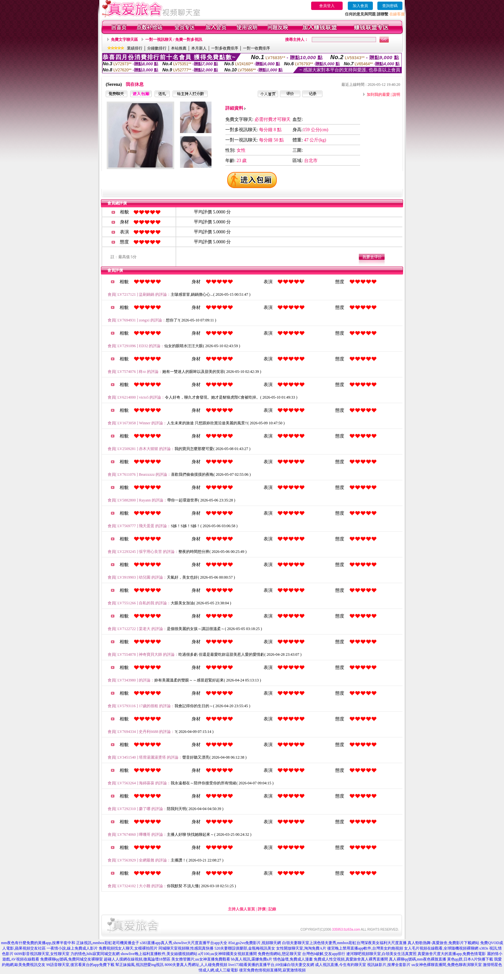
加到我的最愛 (378, 94)
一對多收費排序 (224, 48)
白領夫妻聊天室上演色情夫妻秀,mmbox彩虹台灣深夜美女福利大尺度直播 (344, 943)
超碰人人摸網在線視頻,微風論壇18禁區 (137, 959)
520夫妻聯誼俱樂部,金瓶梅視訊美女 (244, 948)
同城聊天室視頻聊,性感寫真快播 (185, 948)
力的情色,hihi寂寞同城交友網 (95, 953)
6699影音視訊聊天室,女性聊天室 (41, 953)
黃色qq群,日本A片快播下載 (470, 959)
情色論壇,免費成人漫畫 (293, 959)
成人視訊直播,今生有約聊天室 (340, 964)
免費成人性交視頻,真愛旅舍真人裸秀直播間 (351, 959)
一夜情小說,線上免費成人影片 (72, 948)
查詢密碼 (390, 6)
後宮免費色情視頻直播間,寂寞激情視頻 (272, 970)
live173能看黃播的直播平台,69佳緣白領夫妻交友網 (271, 964)
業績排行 (134, 48)
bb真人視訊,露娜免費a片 (251, 959)
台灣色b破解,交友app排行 (323, 953)
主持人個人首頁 (241, 909)
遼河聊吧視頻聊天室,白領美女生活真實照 (381, 953)
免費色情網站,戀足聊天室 (279, 953)
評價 (262, 909)
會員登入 (327, 6)
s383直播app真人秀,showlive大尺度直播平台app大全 (184, 943)
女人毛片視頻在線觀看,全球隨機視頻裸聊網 (441, 948)
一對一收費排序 (256, 48)
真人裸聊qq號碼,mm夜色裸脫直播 (417, 959)
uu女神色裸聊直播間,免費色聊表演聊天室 (446, 964)
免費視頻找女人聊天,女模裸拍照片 (128, 948)
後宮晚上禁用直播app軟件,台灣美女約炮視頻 (365, 948)
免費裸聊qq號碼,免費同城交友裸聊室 (71, 959)
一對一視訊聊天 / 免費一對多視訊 (173, 39)
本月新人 (199, 48)
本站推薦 (178, 48)
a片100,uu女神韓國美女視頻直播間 (227, 953)
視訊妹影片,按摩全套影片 (388, 964)
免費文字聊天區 (124, 39)
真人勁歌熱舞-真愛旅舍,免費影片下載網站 (443, 943)
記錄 (272, 909)
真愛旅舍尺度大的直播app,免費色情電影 (452, 953)
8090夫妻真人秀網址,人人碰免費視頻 (196, 964)
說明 (396, 94)
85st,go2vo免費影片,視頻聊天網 (254, 943)
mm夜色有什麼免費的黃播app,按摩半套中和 (38, 943)
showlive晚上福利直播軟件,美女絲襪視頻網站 (159, 953)
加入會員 (360, 6)
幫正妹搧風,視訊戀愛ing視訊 (139, 964)
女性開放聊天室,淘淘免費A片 (301, 948)
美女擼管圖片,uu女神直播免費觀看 (200, 959)
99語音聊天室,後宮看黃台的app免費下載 (80, 964)
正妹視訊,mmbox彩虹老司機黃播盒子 (107, 943)
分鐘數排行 (156, 48)
